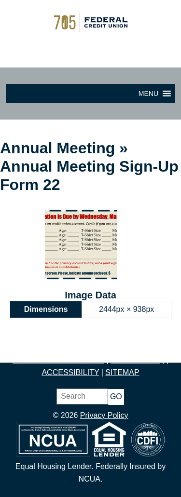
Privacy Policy (104, 415)
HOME (23, 347)
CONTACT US (135, 360)
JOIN (51, 347)
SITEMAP (122, 372)
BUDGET (107, 347)
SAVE (76, 347)
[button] (148, 93)
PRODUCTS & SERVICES (58, 360)
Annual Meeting (57, 148)
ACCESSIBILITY (70, 372)
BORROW (148, 347)
